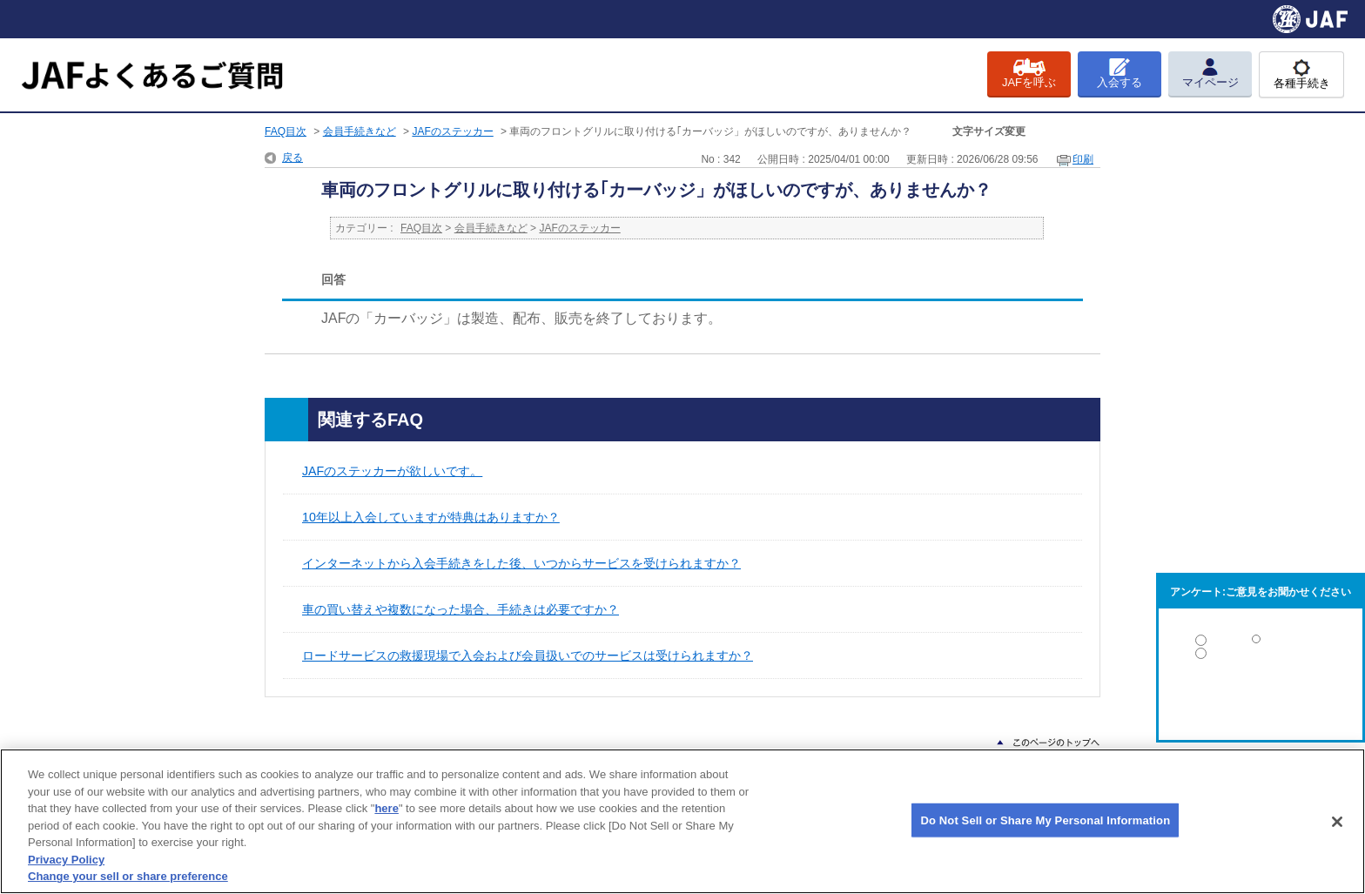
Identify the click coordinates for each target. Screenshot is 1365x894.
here (386, 808)
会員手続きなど (359, 131)
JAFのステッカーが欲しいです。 (392, 471)
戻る (292, 157)
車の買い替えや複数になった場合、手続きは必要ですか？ (460, 609)
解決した (1261, 644)
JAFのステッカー (452, 131)
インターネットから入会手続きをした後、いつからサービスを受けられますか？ (521, 563)
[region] (682, 821)
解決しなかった (1261, 701)
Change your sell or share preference (128, 876)
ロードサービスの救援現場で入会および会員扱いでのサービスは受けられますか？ (527, 655)
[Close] (1337, 822)
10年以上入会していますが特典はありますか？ (431, 517)
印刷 (1082, 159)
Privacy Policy (66, 859)
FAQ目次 (285, 131)
